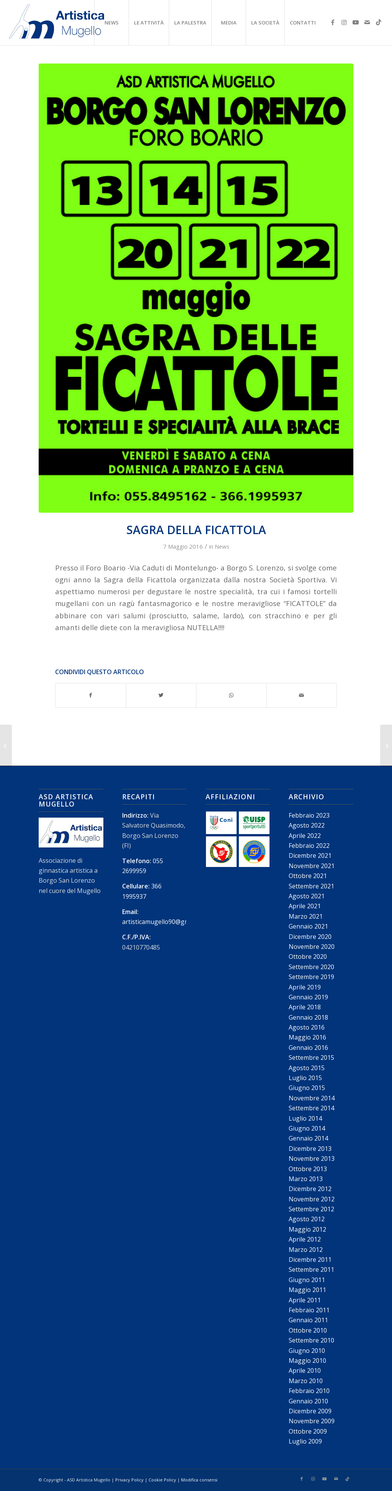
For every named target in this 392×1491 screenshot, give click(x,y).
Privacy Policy (129, 1480)
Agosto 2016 (307, 1027)
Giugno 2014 (307, 1128)
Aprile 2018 (305, 1007)
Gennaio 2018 (308, 1017)
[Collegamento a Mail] (367, 22)
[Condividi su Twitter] (161, 695)
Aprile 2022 (305, 835)
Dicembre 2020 (310, 936)
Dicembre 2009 (310, 1411)
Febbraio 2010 (309, 1391)
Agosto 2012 (307, 1219)
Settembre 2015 (311, 1057)
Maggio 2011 (307, 1290)
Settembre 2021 (311, 886)
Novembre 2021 (312, 866)
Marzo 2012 (306, 1249)
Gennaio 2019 (308, 997)
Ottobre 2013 (308, 1169)
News (222, 546)
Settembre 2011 (311, 1269)
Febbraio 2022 (309, 845)
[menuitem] (111, 22)
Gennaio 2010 (308, 1401)
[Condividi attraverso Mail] (302, 695)
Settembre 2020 (311, 967)
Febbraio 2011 (309, 1310)
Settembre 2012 (311, 1209)
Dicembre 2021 (310, 855)
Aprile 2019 (305, 987)
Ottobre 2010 (308, 1330)
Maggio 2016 (307, 1037)
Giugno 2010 (307, 1350)
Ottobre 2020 (308, 956)
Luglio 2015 (305, 1078)
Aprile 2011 (305, 1300)
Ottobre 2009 (308, 1431)
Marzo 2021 (306, 916)
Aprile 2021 (305, 906)
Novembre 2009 (312, 1421)
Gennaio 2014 (308, 1138)
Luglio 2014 (305, 1118)
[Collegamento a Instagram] (344, 22)
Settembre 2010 (311, 1340)
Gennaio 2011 (308, 1320)
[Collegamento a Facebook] (332, 22)
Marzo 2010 (306, 1381)
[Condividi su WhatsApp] (231, 695)
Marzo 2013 (306, 1179)
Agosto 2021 (307, 896)
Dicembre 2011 (310, 1259)
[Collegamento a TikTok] (378, 22)
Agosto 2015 (307, 1068)
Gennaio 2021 (308, 926)
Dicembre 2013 (310, 1148)
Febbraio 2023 (309, 815)
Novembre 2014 (312, 1098)
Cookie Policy (162, 1480)
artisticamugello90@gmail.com (165, 921)
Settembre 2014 (311, 1108)
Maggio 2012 (307, 1229)
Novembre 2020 (312, 946)
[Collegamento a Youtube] (355, 22)
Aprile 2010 (305, 1370)
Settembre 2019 (311, 977)
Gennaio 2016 (308, 1047)
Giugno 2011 (307, 1280)
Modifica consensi (199, 1480)
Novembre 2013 (312, 1158)
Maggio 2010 (307, 1360)
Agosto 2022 (307, 825)
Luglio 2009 (305, 1441)
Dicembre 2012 (310, 1189)
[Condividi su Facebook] (91, 695)
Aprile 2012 (305, 1239)
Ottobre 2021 (308, 876)
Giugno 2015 (307, 1088)
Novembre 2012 (312, 1199)
